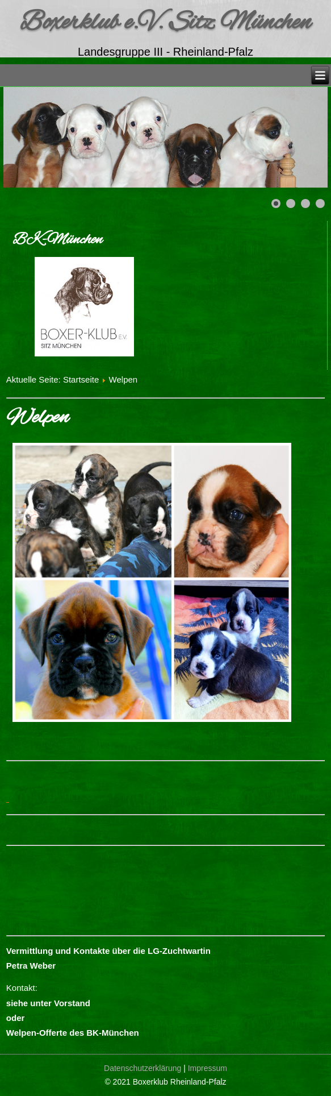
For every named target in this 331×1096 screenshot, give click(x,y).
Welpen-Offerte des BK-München (72, 1032)
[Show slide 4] (320, 203)
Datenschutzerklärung (142, 1068)
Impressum (207, 1068)
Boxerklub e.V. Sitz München (165, 23)
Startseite (81, 379)
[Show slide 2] (290, 203)
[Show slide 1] (275, 203)
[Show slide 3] (305, 203)
